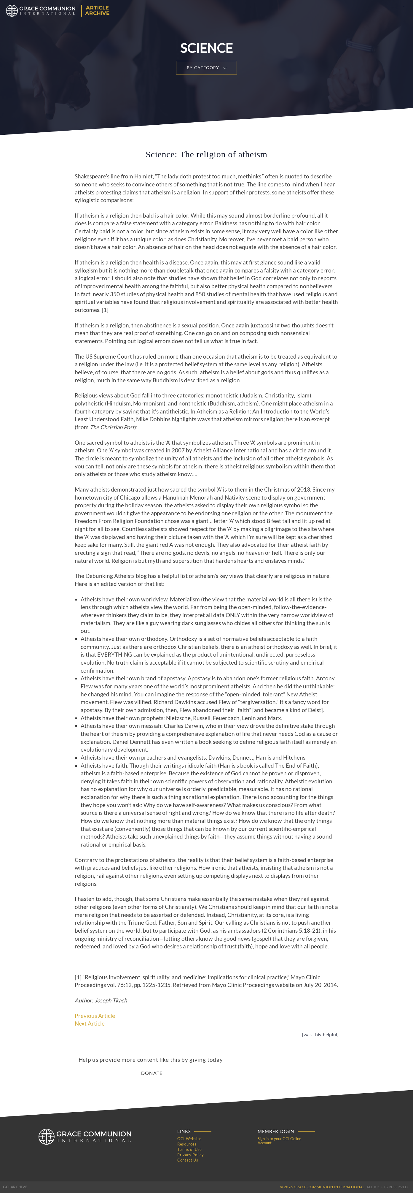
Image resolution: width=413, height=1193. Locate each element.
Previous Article (95, 1016)
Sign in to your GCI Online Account (279, 1140)
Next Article (90, 1023)
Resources (187, 1144)
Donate (152, 1073)
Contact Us (187, 1160)
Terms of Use (189, 1149)
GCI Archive (15, 1187)
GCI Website (189, 1138)
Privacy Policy (190, 1154)
